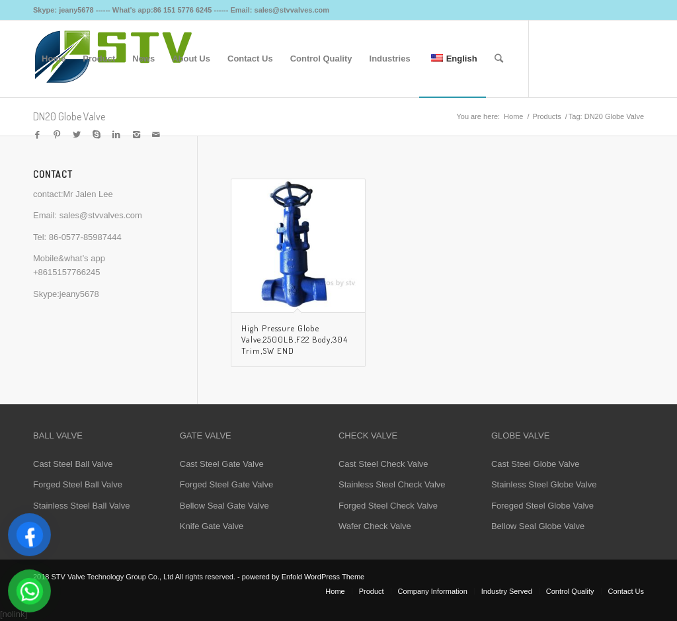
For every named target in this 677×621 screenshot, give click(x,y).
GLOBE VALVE (520, 435)
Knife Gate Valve (212, 526)
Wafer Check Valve (374, 526)
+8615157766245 (66, 272)
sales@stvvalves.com (101, 215)
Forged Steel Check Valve (388, 506)
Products (546, 116)
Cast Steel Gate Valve (222, 464)
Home (513, 116)
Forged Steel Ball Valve (77, 484)
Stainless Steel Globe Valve (543, 484)
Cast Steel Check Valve (383, 464)
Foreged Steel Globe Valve (542, 506)
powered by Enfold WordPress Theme (303, 577)
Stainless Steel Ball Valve (81, 506)
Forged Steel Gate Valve (226, 484)
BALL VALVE (58, 435)
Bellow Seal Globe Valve (537, 526)
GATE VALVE (205, 435)
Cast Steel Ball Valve (72, 464)
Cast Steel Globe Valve (535, 464)
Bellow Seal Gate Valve (224, 506)
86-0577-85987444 (85, 237)
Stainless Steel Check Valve (392, 484)
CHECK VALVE (367, 435)
